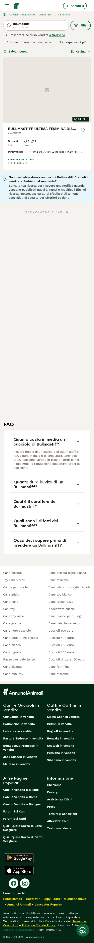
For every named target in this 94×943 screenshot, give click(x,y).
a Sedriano (57, 35)
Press (51, 806)
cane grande (12, 623)
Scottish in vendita (60, 746)
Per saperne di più (73, 42)
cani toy (9, 609)
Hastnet (32, 899)
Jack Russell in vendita (20, 757)
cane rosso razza (60, 602)
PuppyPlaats (51, 899)
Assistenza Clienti (60, 799)
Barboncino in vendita (19, 724)
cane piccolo (12, 573)
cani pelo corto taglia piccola (69, 587)
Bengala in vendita (60, 738)
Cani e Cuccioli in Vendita (21, 707)
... (55, 14)
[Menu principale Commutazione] (7, 6)
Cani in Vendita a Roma (20, 797)
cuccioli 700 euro (60, 630)
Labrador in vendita (17, 731)
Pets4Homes (12, 899)
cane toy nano (13, 616)
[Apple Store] (19, 870)
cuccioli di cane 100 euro (66, 659)
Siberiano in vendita (61, 760)
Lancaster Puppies (48, 904)
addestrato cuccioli (62, 609)
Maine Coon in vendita (63, 717)
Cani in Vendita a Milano (21, 790)
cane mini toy (13, 674)
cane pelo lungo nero (64, 623)
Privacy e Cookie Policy (38, 925)
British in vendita (59, 724)
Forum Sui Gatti (14, 818)
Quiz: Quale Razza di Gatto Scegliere (23, 839)
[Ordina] (80, 52)
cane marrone (58, 580)
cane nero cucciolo (17, 630)
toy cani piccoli (14, 580)
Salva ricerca (16, 51)
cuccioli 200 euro (61, 645)
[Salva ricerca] (82, 930)
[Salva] (82, 130)
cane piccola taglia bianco (67, 573)
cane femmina (58, 667)
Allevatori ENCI (58, 821)
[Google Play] (19, 857)
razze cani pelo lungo (19, 659)
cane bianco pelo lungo (65, 616)
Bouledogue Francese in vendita (20, 748)
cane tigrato (12, 652)
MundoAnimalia (75, 899)
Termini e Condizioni (62, 814)
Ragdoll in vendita (60, 731)
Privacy (52, 792)
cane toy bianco (60, 594)
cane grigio (11, 594)
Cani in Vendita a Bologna (22, 804)
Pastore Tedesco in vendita (23, 738)
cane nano (10, 602)
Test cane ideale (59, 828)
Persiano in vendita (61, 753)
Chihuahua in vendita (18, 717)
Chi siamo (54, 785)
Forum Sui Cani (14, 811)
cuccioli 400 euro (61, 638)
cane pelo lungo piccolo (20, 638)
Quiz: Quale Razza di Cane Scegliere (22, 828)
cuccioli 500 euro (61, 652)
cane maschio (58, 674)
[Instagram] (25, 883)
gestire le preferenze (19, 930)
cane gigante (12, 667)
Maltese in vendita (16, 764)
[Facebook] (13, 883)
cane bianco (12, 645)
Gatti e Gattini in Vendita (64, 707)
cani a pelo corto (15, 587)
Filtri (80, 25)
